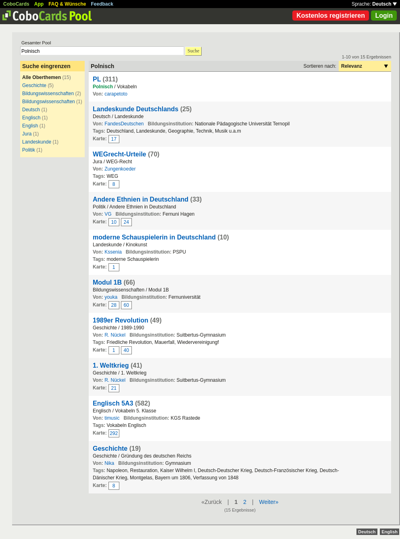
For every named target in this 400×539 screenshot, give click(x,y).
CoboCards (16, 4)
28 (114, 305)
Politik (28, 150)
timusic (111, 418)
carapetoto (115, 94)
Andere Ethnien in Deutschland (140, 199)
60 (126, 305)
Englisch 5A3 (113, 403)
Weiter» (268, 502)
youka (110, 297)
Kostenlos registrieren (330, 15)
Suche (193, 51)
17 (114, 139)
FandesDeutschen (124, 124)
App (39, 4)
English (30, 126)
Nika (109, 463)
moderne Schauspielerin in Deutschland (154, 237)
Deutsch (384, 4)
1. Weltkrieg (111, 365)
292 (114, 433)
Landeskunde (36, 142)
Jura (26, 134)
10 (114, 222)
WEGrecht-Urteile (119, 154)
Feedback (102, 4)
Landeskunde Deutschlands (136, 109)
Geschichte (34, 85)
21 (114, 388)
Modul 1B (107, 282)
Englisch (31, 118)
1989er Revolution (120, 320)
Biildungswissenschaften (48, 101)
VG (107, 214)
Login (384, 15)
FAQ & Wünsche (67, 4)
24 (126, 222)
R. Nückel (114, 335)
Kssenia (113, 252)
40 (126, 350)
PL (97, 79)
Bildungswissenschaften (48, 93)
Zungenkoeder (119, 169)
